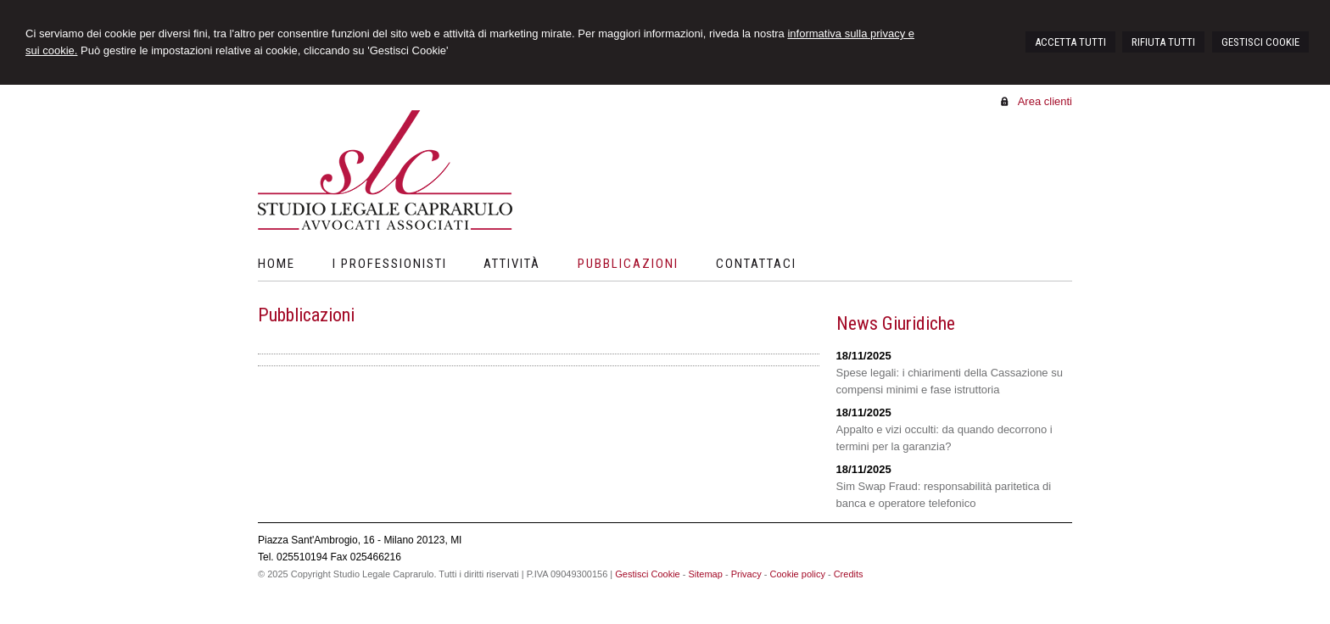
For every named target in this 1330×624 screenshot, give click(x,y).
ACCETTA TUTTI (1070, 42)
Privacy (746, 574)
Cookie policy (796, 574)
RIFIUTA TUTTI (1163, 42)
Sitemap (705, 574)
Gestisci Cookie (647, 574)
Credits (848, 574)
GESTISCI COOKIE (1260, 42)
